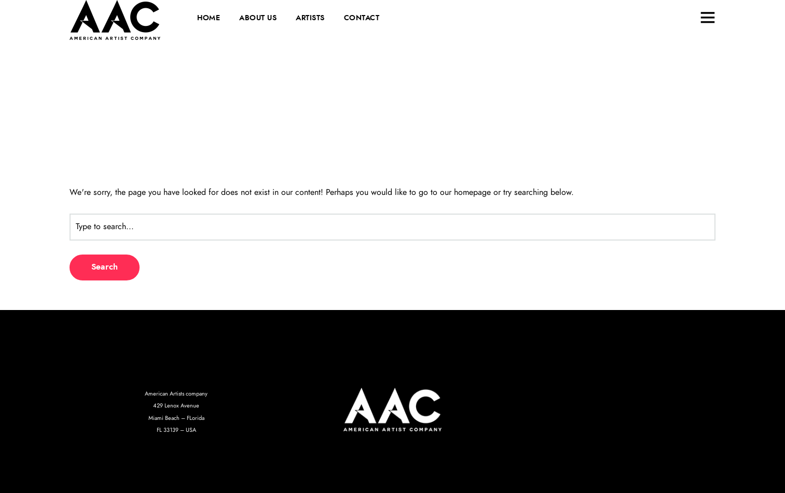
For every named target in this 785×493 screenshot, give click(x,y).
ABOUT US (258, 18)
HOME (208, 18)
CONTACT (362, 18)
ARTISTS (310, 18)
